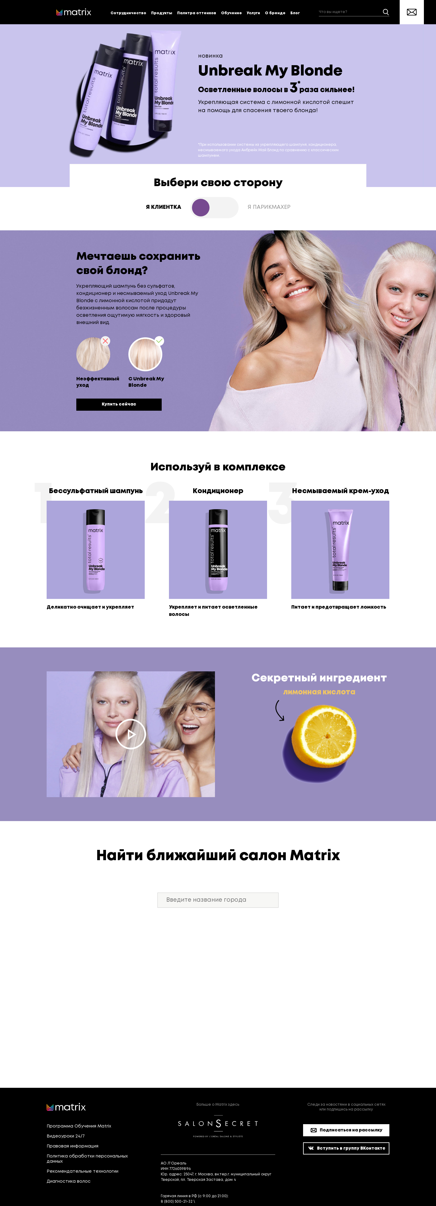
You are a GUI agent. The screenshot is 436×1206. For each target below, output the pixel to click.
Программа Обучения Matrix (79, 1126)
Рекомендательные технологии (82, 1171)
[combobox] (354, 12)
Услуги (253, 13)
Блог (295, 13)
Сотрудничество (128, 13)
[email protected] (213, 1201)
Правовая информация (72, 1146)
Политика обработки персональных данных (87, 1158)
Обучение (231, 13)
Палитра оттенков (196, 13)
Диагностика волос (69, 1181)
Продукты (161, 13)
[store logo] (73, 12)
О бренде (275, 13)
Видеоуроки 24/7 (66, 1136)
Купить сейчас (119, 404)
